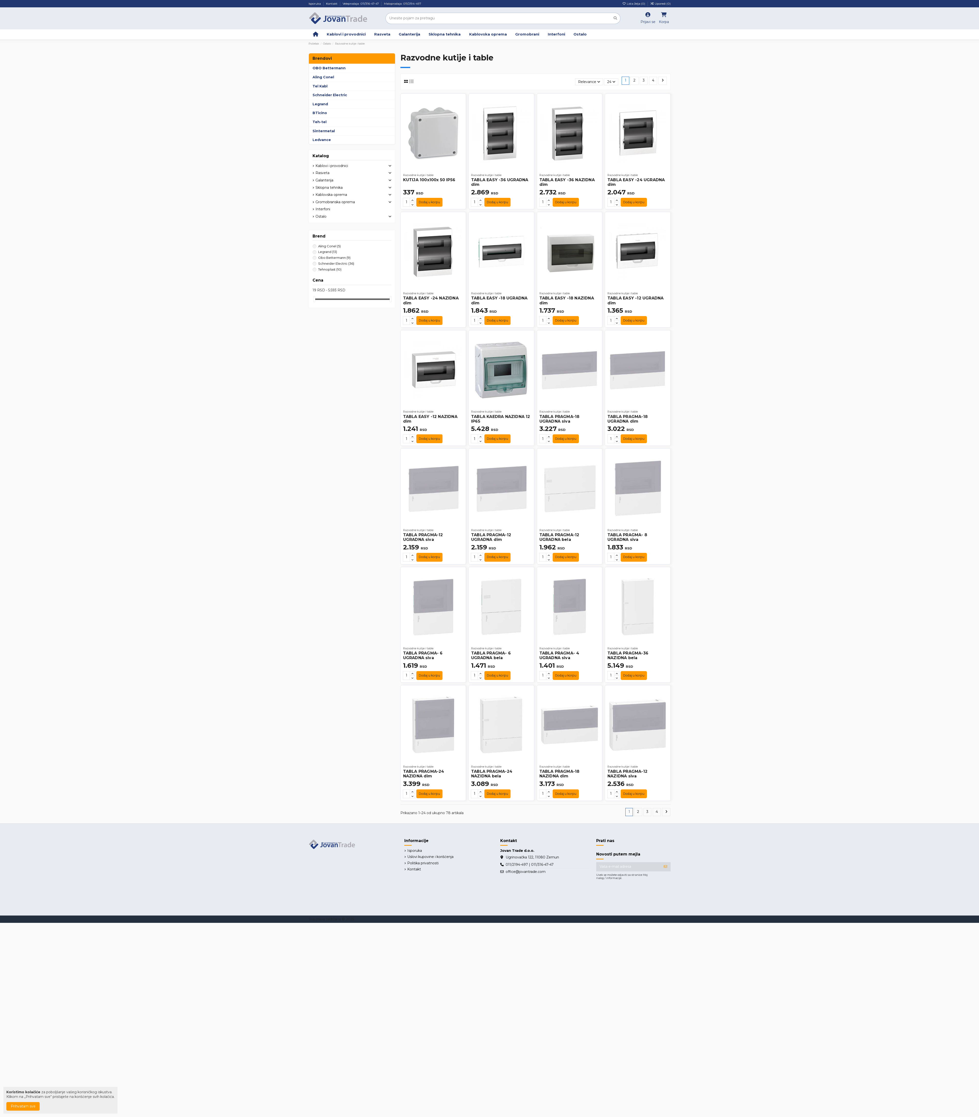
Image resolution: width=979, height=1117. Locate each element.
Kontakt (332, 3)
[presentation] (633, 894)
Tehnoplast (329, 269)
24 (611, 82)
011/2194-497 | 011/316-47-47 (530, 864)
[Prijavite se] (665, 866)
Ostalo (320, 216)
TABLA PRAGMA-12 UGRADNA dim (491, 537)
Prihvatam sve (23, 1106)
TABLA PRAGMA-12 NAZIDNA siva (627, 773)
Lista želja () (634, 3)
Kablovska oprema (331, 194)
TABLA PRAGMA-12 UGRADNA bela (559, 537)
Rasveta (322, 173)
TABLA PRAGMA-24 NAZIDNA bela (491, 773)
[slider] (314, 299)
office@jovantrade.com (526, 871)
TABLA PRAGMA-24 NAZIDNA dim (423, 773)
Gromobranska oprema (335, 202)
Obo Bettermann (334, 258)
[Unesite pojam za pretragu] (615, 18)
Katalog (321, 156)
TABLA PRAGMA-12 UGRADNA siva (423, 537)
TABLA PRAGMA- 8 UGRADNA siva (627, 537)
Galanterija (324, 180)
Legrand (327, 252)
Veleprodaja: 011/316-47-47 (361, 3)
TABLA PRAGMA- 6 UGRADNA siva (423, 655)
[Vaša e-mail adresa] (628, 866)
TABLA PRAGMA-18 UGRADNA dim (627, 419)
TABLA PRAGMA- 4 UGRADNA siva (559, 655)
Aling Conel (329, 246)
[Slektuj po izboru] (589, 81)
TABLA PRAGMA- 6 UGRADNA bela (491, 655)
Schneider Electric (336, 263)
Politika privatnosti (423, 863)
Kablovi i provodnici (331, 166)
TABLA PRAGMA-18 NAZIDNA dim (559, 773)
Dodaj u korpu (429, 202)
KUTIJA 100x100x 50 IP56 (429, 180)
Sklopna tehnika (329, 187)
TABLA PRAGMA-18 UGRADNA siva (559, 419)
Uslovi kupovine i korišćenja (430, 857)
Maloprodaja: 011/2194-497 (402, 3)
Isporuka (315, 3)
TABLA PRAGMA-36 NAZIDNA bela (627, 655)
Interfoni (322, 209)
